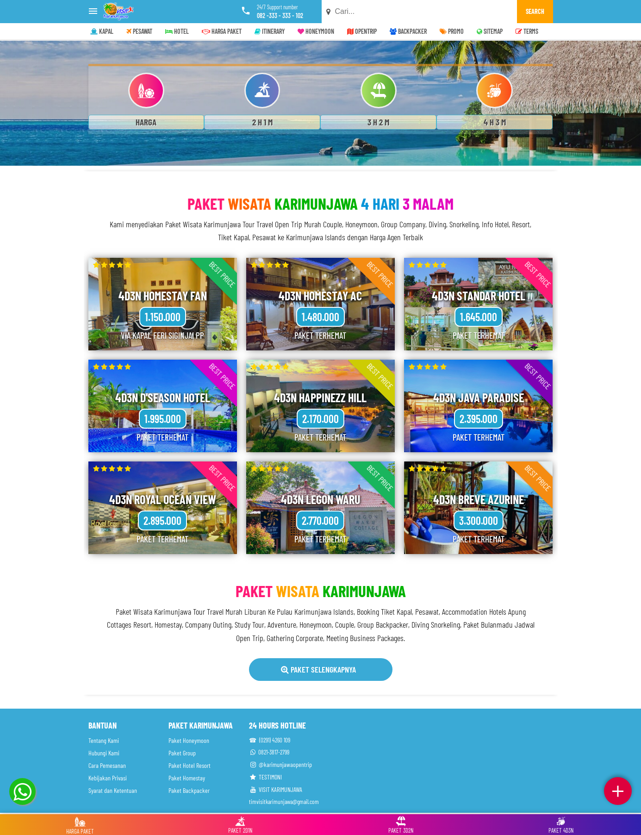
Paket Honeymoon (188, 740)
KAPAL (101, 31)
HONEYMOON (316, 31)
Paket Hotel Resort (189, 765)
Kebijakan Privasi (107, 778)
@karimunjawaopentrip (280, 764)
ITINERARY (270, 31)
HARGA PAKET (222, 31)
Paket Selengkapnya (318, 669)
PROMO (452, 31)
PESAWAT (139, 31)
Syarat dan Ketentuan (112, 790)
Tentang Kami (103, 740)
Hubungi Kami (103, 753)
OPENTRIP (362, 31)
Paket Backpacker (189, 790)
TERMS (527, 31)
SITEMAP (490, 31)
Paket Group (182, 753)
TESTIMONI (265, 777)
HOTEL (177, 31)
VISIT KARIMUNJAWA (275, 789)
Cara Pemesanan (107, 765)
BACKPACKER (408, 31)
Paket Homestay (186, 778)
